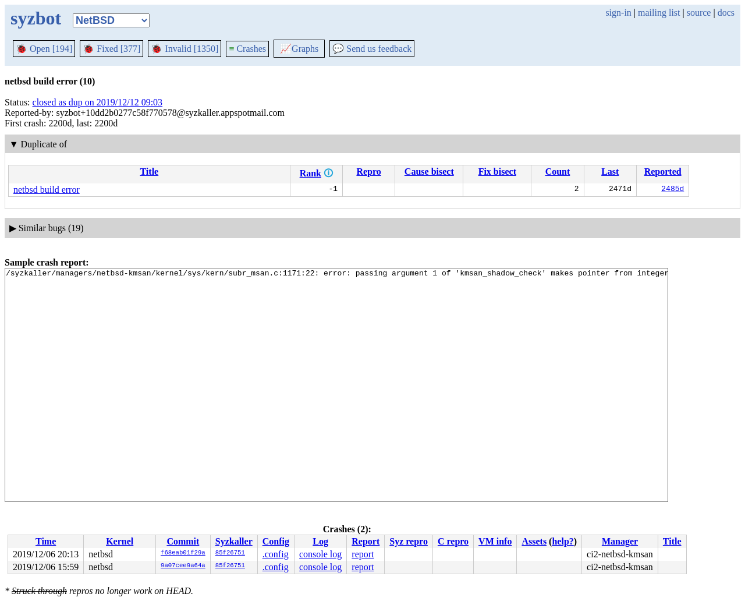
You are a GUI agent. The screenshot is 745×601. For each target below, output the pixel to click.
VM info (495, 541)
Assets (534, 541)
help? (562, 541)
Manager (620, 541)
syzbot (35, 18)
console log (320, 554)
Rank (310, 173)
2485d (672, 190)
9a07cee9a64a (183, 566)
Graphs (299, 49)
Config (275, 541)
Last (610, 171)
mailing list (659, 12)
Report (365, 541)
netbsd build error (46, 190)
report (363, 554)
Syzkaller (234, 541)
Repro (368, 171)
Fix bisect (497, 171)
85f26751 (230, 553)
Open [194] (44, 49)
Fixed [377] (111, 49)
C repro (453, 541)
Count (557, 171)
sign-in (618, 12)
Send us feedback (371, 49)
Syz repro (408, 541)
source (699, 12)
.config (275, 554)
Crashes (247, 49)
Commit (182, 541)
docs (726, 12)
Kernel (119, 541)
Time (46, 541)
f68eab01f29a (183, 553)
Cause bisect (429, 171)
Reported (663, 171)
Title (149, 171)
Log (320, 541)
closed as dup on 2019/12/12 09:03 (98, 102)
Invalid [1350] (184, 49)
